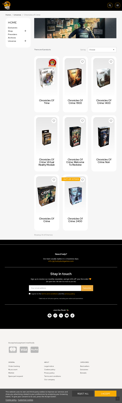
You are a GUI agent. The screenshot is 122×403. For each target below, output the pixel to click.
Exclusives (12, 28)
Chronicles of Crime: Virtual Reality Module (47, 162)
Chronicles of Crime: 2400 (75, 220)
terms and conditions (50, 294)
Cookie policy (11, 400)
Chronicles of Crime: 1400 (103, 101)
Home (12, 22)
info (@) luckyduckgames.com (61, 261)
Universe (12, 41)
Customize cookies (25, 400)
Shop (10, 31)
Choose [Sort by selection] (102, 49)
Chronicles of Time (46, 101)
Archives (12, 38)
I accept (105, 393)
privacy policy (70, 294)
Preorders (12, 34)
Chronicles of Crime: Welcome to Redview (75, 162)
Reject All (83, 393)
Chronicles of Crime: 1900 (75, 101)
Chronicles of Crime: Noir (103, 160)
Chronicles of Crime (46, 220)
